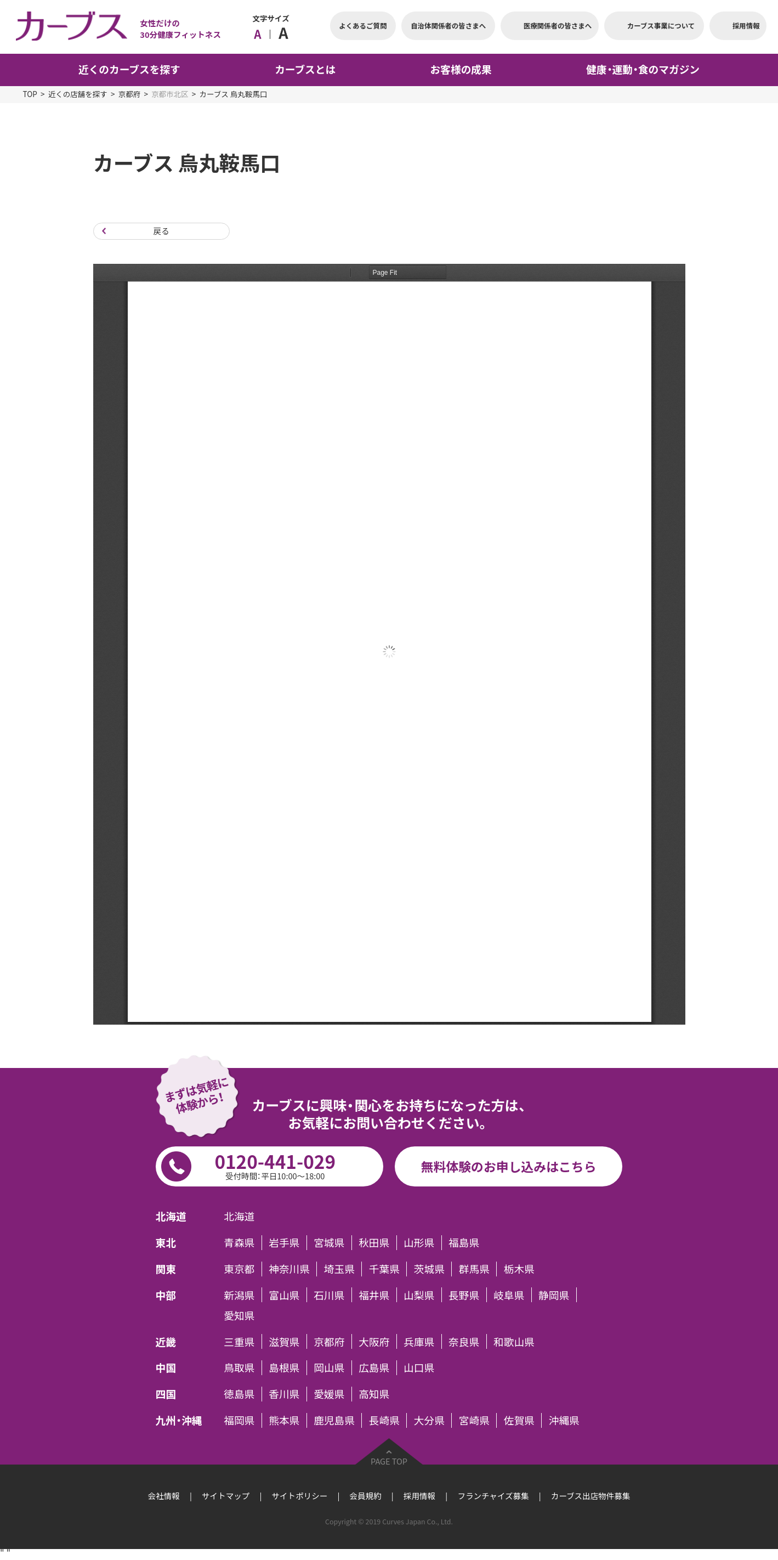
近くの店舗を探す (77, 93)
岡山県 (329, 1367)
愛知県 (239, 1315)
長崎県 (384, 1420)
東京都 (239, 1269)
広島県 (374, 1367)
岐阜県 (508, 1294)
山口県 (419, 1367)
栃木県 (519, 1269)
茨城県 (429, 1269)
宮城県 (329, 1242)
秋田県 (374, 1242)
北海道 (239, 1216)
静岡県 (553, 1294)
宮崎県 (474, 1420)
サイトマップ (225, 1496)
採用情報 (419, 1496)
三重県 (239, 1341)
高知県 (374, 1394)
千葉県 (384, 1269)
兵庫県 (419, 1341)
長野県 (463, 1294)
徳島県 (239, 1394)
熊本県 (284, 1420)
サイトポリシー (300, 1496)
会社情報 (164, 1496)
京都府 (129, 93)
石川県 (329, 1294)
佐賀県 (519, 1420)
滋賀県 (284, 1341)
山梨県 (419, 1294)
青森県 (239, 1242)
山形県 (419, 1242)
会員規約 (366, 1496)
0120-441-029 (275, 1165)
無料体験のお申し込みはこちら (509, 1166)
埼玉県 (339, 1269)
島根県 (284, 1367)
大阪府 (374, 1341)
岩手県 (284, 1242)
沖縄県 (564, 1420)
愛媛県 (329, 1394)
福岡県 (239, 1420)
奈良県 (463, 1341)
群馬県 (474, 1269)
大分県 (429, 1420)
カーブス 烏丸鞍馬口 (234, 93)
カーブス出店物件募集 (590, 1496)
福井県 (374, 1294)
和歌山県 (514, 1341)
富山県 (284, 1294)
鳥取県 (239, 1367)
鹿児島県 (334, 1420)
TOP (30, 93)
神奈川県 (289, 1269)
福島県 (463, 1242)
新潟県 (239, 1294)
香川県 (284, 1394)
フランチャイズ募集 (493, 1496)
